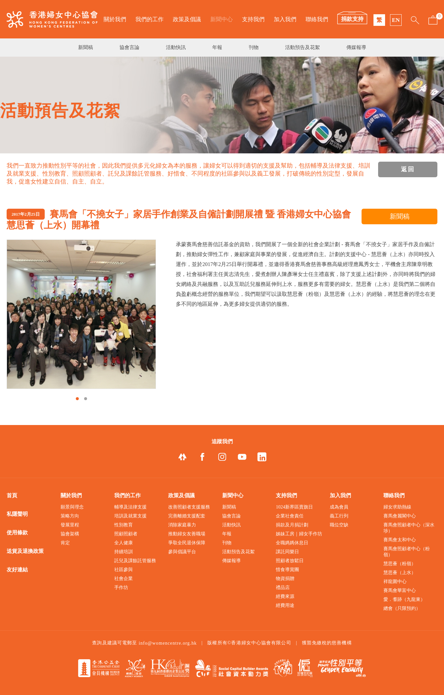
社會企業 (123, 578)
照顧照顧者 (125, 533)
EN (396, 20)
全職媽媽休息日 (292, 542)
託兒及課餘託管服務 (135, 560)
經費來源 (285, 596)
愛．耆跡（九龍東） (404, 599)
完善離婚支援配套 (186, 515)
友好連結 (17, 569)
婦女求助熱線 (397, 507)
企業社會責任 (290, 515)
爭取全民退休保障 (186, 542)
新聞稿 (85, 47)
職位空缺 (339, 524)
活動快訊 (176, 47)
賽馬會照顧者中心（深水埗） (408, 527)
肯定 (65, 542)
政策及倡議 (187, 19)
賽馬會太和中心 (399, 539)
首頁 (12, 495)
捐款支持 (352, 19)
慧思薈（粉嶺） (399, 563)
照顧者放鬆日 (290, 560)
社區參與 (123, 569)
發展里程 (70, 524)
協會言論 (129, 47)
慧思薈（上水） (399, 572)
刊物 (254, 47)
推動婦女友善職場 (186, 533)
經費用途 (285, 605)
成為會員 (339, 507)
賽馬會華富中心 (399, 590)
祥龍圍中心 (395, 581)
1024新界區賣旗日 (294, 507)
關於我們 (115, 19)
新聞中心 (221, 19)
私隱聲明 (17, 514)
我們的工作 (149, 19)
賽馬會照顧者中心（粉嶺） (406, 551)
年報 (217, 47)
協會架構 (70, 533)
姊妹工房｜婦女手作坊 (299, 533)
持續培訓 (123, 551)
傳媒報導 (356, 47)
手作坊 (121, 587)
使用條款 (17, 532)
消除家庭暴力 (182, 524)
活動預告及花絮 (302, 47)
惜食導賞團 (287, 569)
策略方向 (70, 515)
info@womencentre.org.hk (168, 643)
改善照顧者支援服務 (189, 507)
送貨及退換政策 (25, 551)
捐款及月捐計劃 (292, 524)
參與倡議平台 (182, 551)
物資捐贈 (285, 578)
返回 (408, 169)
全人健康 (123, 542)
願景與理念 (72, 507)
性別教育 (123, 524)
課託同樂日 (287, 551)
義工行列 (339, 515)
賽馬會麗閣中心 (399, 515)
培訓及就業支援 (130, 515)
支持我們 (253, 19)
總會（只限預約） (401, 608)
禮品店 (283, 587)
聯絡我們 (317, 19)
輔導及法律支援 (130, 507)
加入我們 (285, 19)
